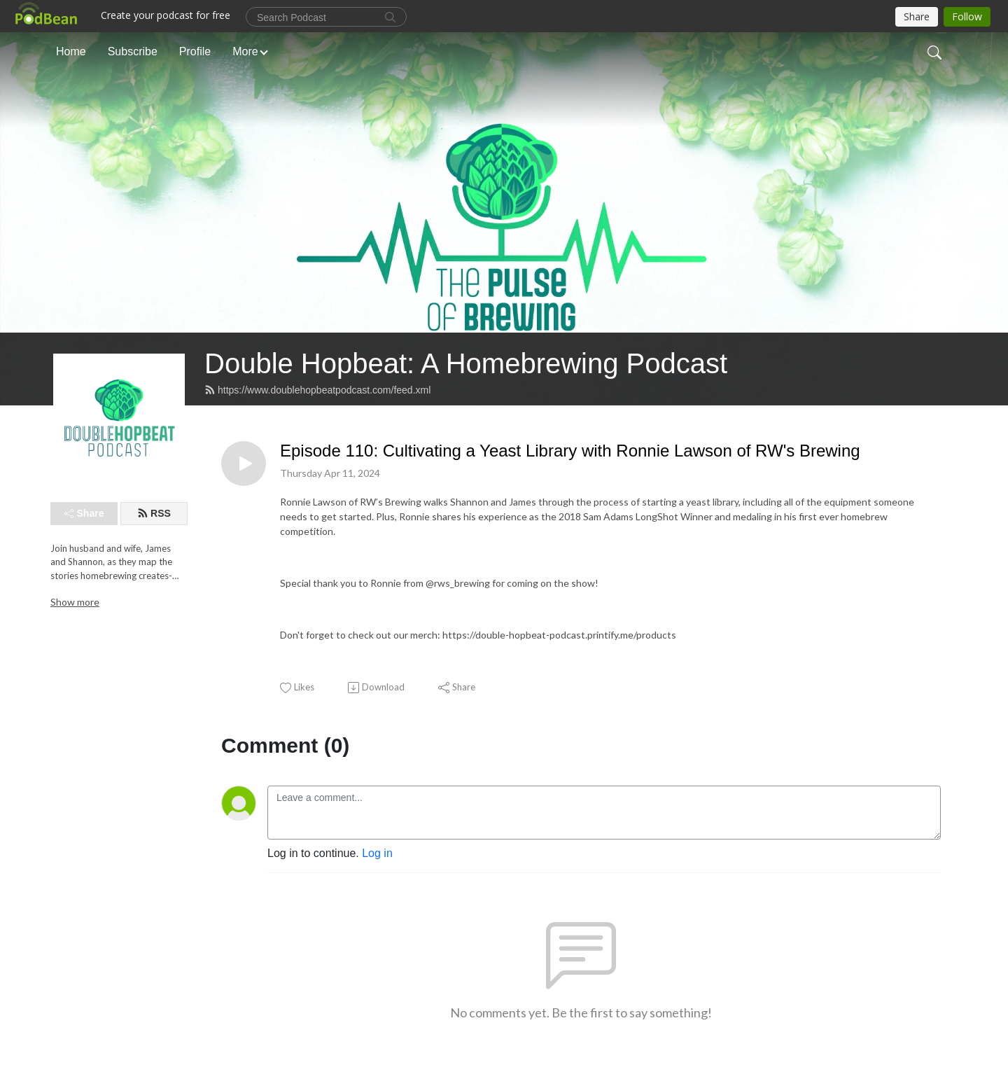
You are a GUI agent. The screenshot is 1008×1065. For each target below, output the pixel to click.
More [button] (245, 51)
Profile (195, 51)
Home (71, 51)
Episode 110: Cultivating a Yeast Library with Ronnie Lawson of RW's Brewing (570, 450)
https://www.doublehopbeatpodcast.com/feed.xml (317, 390)
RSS (154, 513)
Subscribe (133, 51)
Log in (377, 853)
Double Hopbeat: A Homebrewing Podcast (465, 363)
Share (84, 513)
